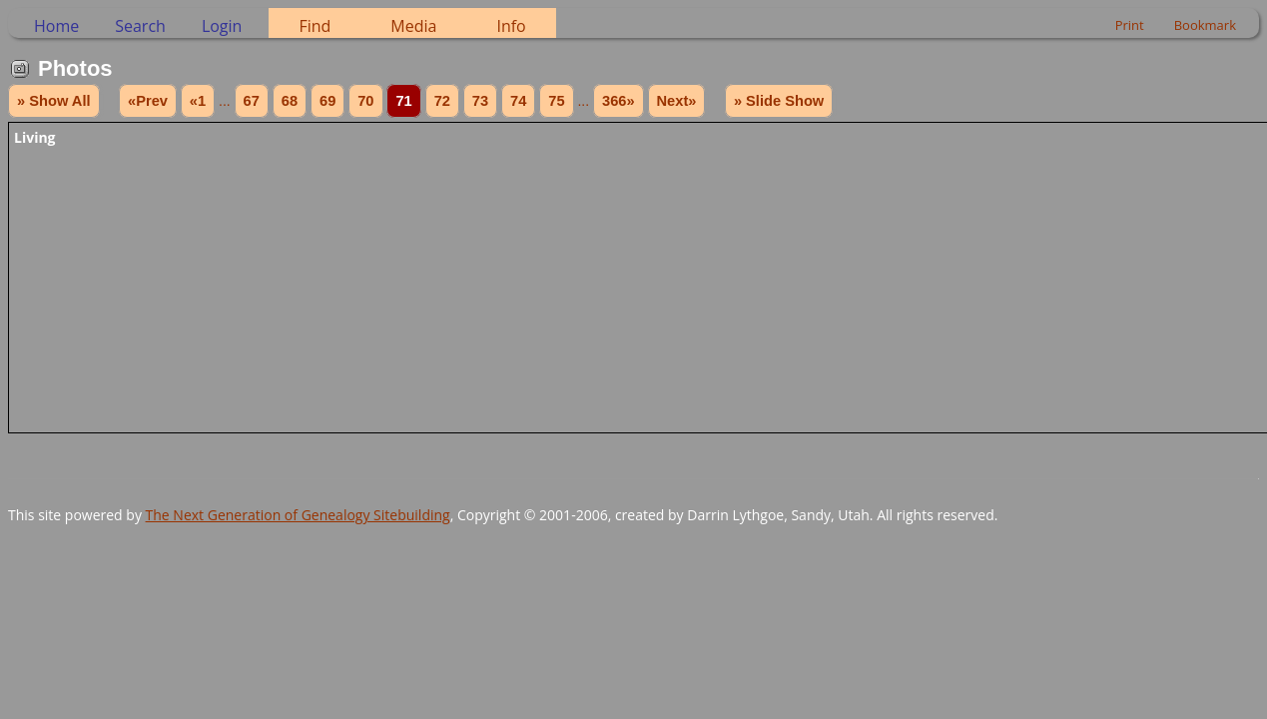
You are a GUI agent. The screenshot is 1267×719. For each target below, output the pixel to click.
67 (252, 101)
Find (314, 26)
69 (327, 101)
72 (442, 101)
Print (1129, 25)
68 (290, 101)
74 (518, 101)
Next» (677, 101)
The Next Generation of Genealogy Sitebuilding (298, 514)
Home (56, 26)
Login (222, 26)
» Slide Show (779, 101)
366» (618, 101)
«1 (198, 101)
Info (510, 26)
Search (140, 26)
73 (480, 101)
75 (556, 101)
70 (365, 101)
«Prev (148, 101)
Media (413, 26)
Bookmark (1205, 25)
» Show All (54, 101)
